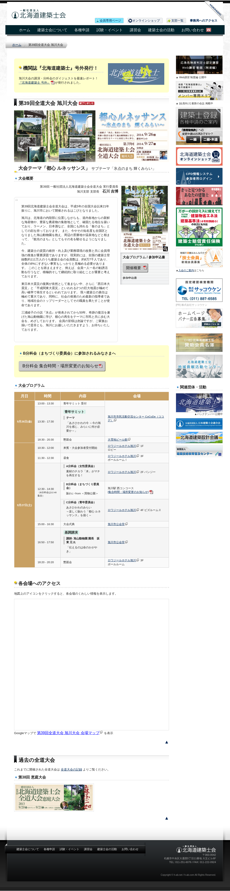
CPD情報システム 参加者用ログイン (199, 176)
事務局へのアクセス (203, 20)
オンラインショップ (146, 20)
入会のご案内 (186, 270)
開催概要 (133, 268)
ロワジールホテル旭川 (122, 445)
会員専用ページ (110, 20)
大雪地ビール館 (117, 439)
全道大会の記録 (71, 769)
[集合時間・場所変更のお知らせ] (128, 491)
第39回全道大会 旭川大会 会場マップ (68, 733)
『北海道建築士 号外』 (34, 82)
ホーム (24, 30)
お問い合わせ (192, 30)
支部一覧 (177, 20)
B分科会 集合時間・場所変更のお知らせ (60, 366)
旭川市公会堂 (116, 524)
